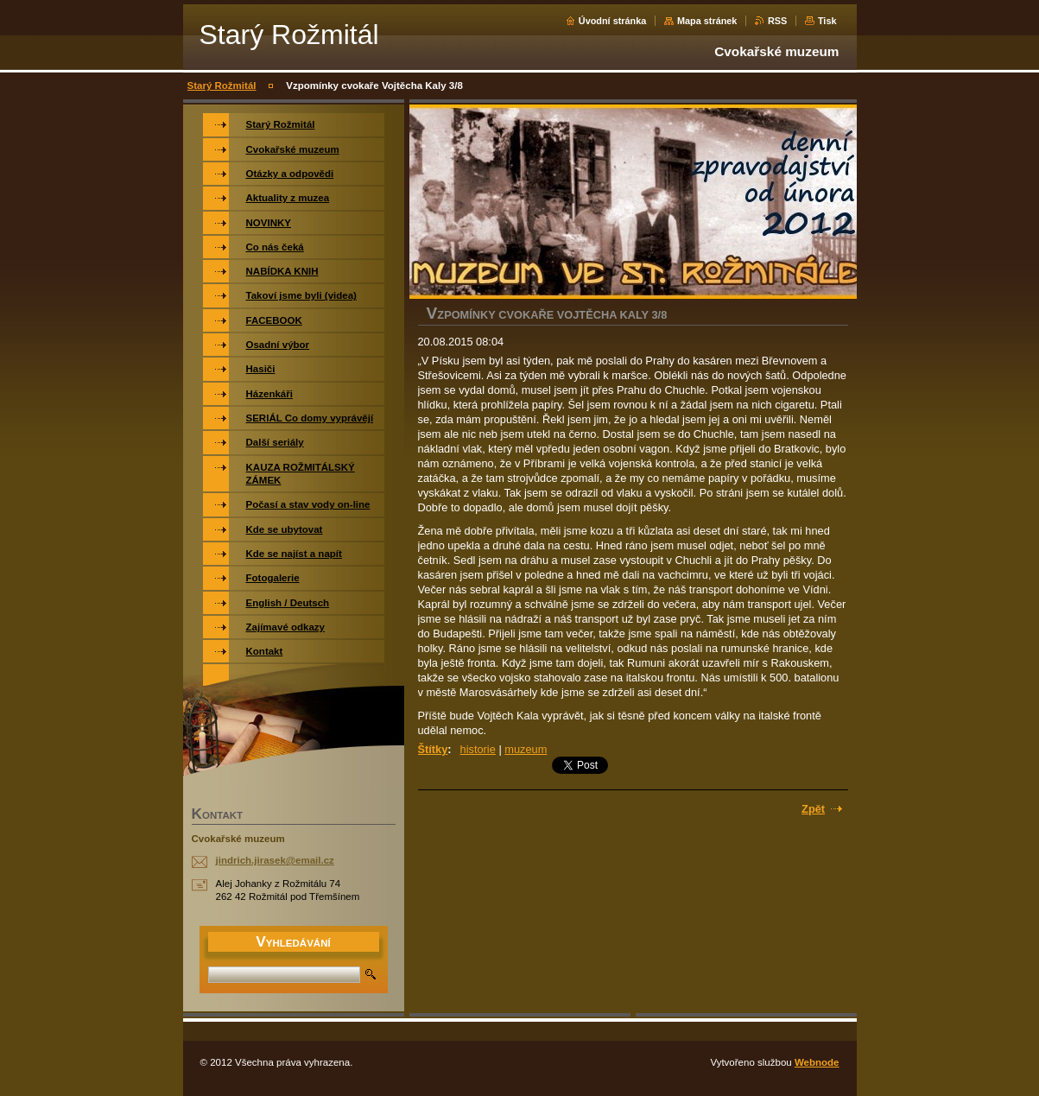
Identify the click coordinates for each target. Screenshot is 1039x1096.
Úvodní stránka (613, 21)
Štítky (433, 749)
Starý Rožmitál (222, 85)
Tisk (827, 21)
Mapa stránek (707, 21)
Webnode (817, 1062)
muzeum (525, 749)
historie (478, 749)
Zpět (813, 808)
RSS (777, 21)
